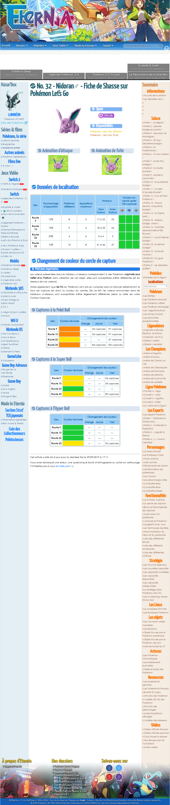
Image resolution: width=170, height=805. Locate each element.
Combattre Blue (152, 487)
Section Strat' (14, 410)
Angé (82, 800)
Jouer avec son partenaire (151, 516)
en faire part (63, 466)
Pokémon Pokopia (12, 189)
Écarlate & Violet (148, 65)
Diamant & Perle (11, 351)
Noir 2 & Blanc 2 (10, 333)
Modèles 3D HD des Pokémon (153, 701)
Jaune (5, 392)
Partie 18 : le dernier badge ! (153, 246)
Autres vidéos (151, 747)
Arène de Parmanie (154, 371)
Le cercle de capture (155, 503)
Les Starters (149, 295)
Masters (6, 272)
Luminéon (14, 115)
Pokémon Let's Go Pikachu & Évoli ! (70, 791)
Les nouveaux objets (154, 621)
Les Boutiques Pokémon (156, 612)
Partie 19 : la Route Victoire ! (153, 253)
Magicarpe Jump (11, 280)
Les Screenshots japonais (151, 683)
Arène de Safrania (153, 374)
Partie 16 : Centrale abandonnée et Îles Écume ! (153, 230)
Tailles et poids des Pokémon (153, 671)
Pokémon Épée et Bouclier (66, 788)
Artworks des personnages (149, 708)
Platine (6, 348)
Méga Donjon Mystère (14, 312)
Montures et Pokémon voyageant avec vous (154, 523)
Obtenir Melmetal (153, 344)
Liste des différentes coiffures (153, 554)
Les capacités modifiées (156, 572)
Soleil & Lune (9, 296)
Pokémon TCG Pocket (106, 74)
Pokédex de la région (155, 277)
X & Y (5, 306)
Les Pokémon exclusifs (155, 299)
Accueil (5, 45)
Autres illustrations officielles (152, 715)
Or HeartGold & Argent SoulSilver (10, 343)
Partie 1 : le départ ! (154, 122)
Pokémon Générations (14, 156)
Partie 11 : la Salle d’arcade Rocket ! (152, 191)
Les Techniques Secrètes (156, 528)
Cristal (5, 385)
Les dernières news (153, 99)
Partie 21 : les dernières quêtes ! (155, 267)
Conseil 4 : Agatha (154, 398)
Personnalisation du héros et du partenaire (154, 533)
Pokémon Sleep (21, 71)
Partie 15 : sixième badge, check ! (152, 222)
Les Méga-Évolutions (154, 310)
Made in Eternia (84, 45)
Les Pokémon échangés (156, 306)
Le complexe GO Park (155, 609)
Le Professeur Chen (154, 455)
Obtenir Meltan (152, 340)
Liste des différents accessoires (152, 547)
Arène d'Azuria (151, 356)
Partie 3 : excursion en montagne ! (154, 135)
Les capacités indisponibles (150, 584)
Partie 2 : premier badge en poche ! (152, 128)
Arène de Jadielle (153, 382)
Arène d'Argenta (152, 353)
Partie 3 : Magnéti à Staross (153, 434)
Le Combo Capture (154, 499)
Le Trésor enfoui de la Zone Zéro (148, 74)
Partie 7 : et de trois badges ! (153, 163)
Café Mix (7, 256)
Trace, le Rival (151, 458)
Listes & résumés (10, 140)
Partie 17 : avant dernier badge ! (155, 239)
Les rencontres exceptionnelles (150, 319)
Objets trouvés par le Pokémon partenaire (154, 634)
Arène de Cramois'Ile (155, 378)
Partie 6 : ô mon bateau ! (155, 156)
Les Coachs (150, 476)
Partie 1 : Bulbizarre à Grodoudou (154, 420)
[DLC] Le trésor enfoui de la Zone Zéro (13, 214)
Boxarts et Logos (152, 692)
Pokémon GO (9, 283)
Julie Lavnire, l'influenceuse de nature (155, 464)
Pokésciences (14, 440)
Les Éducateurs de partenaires (152, 471)
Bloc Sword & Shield (12, 423)
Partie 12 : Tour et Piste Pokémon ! (154, 197)
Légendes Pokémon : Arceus (13, 224)
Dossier (20, 45)
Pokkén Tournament (13, 324)
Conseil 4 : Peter (152, 402)
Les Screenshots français (156, 688)
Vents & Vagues (10, 183)
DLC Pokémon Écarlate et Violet (69, 778)
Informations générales (14, 419)
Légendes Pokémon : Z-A (64, 74)
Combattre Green (153, 490)
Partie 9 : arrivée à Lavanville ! (152, 177)
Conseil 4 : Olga (152, 391)
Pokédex (39, 45)
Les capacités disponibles (150, 577)
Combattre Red (152, 483)
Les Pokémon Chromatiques (150, 657)
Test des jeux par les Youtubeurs (153, 742)
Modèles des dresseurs (155, 720)
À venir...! (7, 165)
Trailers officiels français (156, 729)
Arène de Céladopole (155, 367)
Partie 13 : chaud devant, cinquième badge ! (152, 206)
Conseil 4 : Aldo (152, 394)
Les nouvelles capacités (156, 568)
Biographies (8, 144)
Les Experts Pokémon (155, 414)
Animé (107, 45)
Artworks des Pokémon (156, 695)
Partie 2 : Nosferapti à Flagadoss (154, 427)
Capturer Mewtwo (153, 337)
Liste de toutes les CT (154, 646)
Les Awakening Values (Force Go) (155, 598)
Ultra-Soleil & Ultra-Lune (14, 292)
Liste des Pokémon (12, 122)
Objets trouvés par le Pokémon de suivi (154, 641)
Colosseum (8, 360)
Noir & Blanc (9, 337)
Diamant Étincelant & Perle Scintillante (13, 231)
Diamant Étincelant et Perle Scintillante (72, 785)
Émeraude (7, 376)
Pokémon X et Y (61, 794)
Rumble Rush (9, 276)
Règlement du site (12, 766)
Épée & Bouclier (10, 236)
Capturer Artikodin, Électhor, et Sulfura (153, 332)
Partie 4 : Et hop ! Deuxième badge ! (152, 142)
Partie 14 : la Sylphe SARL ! (153, 215)
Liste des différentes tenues (153, 540)
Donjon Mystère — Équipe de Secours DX (12, 251)
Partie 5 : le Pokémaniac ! (149, 149)
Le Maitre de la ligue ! (155, 405)
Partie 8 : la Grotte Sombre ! (152, 170)
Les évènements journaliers (151, 664)
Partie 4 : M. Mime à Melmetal (153, 441)
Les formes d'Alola (153, 314)
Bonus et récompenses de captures (154, 509)
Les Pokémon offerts (154, 303)
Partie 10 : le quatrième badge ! (155, 184)
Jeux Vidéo (59, 45)
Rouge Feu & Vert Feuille (8, 371)
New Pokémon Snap (13, 245)
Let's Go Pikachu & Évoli (15, 240)
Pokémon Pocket (11, 265)
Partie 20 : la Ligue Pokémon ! (152, 260)
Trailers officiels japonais (156, 733)
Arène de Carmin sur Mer (154, 362)
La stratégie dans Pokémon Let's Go (152, 591)
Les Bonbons (150, 628)
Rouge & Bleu (9, 396)
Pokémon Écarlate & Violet (67, 775)
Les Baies (148, 625)
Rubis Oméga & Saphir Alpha (10, 301)
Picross (5, 315)
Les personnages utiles (155, 480)
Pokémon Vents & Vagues (66, 766)
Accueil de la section (155, 95)
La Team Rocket (152, 451)
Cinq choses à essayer (155, 736)
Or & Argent (8, 389)
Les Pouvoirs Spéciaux (155, 564)
